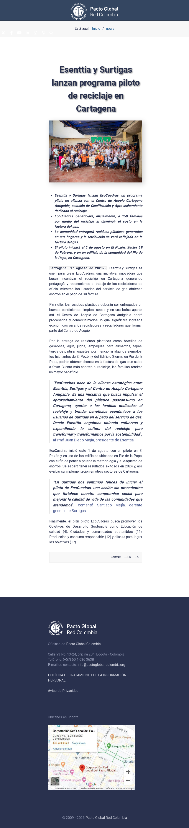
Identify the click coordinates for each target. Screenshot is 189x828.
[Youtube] (19, 33)
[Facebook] (11, 33)
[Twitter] (3, 33)
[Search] (51, 33)
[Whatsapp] (43, 33)
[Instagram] (35, 33)
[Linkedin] (27, 33)
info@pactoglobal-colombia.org (101, 665)
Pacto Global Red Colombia (106, 818)
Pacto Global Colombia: (83, 644)
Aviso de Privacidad (63, 691)
